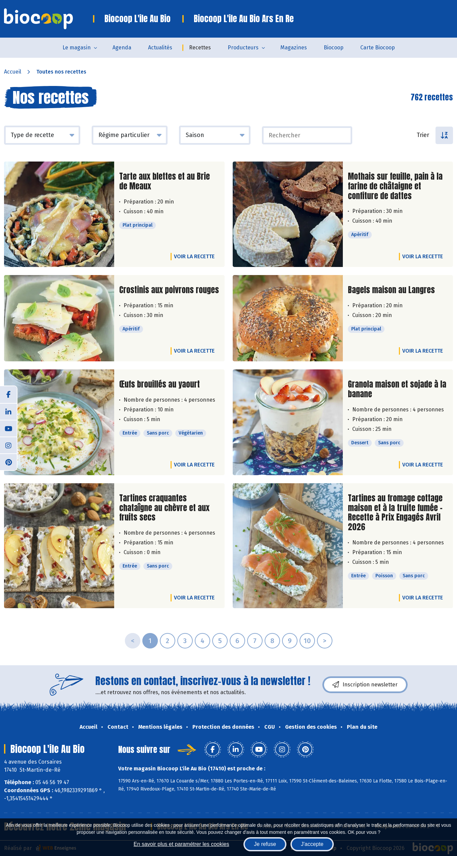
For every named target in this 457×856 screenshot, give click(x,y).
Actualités (160, 47)
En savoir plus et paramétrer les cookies (181, 844)
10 (307, 641)
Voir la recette (194, 256)
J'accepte (312, 844)
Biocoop (334, 47)
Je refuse (265, 844)
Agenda (121, 47)
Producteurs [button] (243, 47)
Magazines (293, 47)
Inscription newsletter (365, 684)
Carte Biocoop (377, 47)
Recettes (200, 47)
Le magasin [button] (76, 47)
